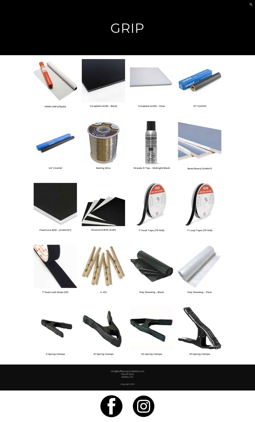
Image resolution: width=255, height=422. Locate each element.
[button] (251, 4)
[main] (127, 27)
